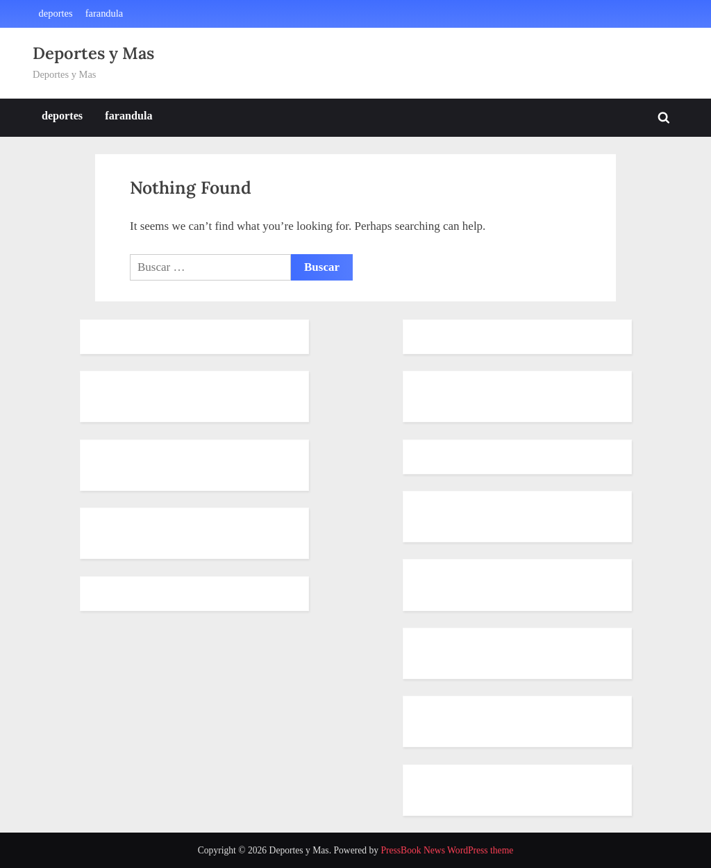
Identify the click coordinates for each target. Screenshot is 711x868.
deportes (56, 13)
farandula (104, 13)
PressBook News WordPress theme (446, 850)
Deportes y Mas (93, 53)
